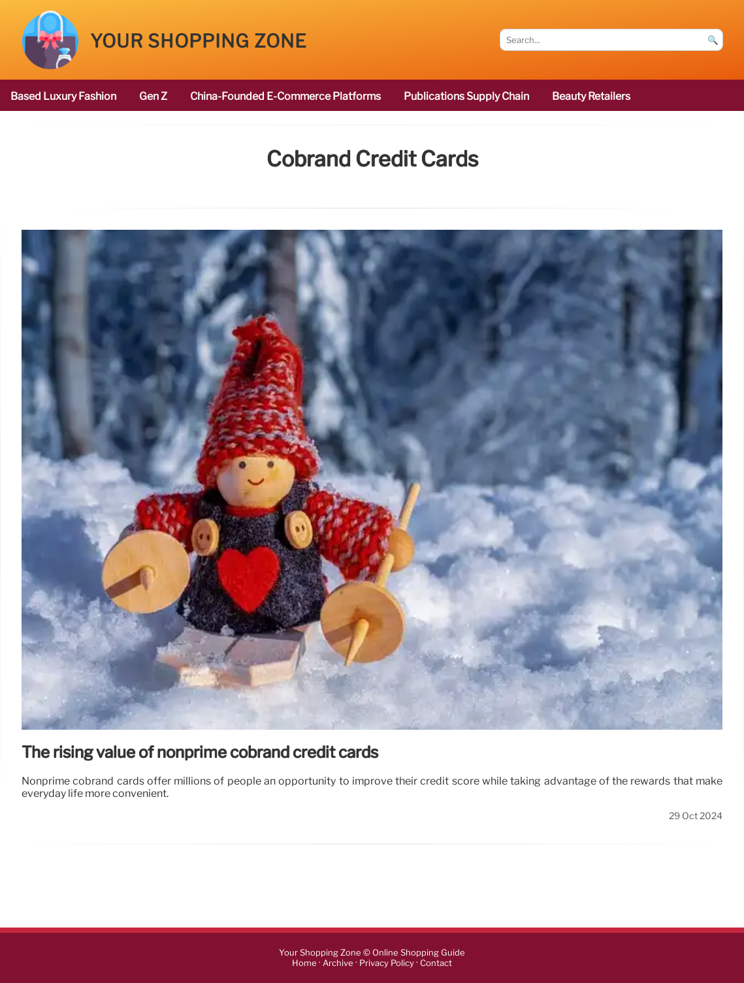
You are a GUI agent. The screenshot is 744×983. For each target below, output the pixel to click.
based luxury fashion (63, 96)
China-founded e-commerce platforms (285, 96)
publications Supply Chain (466, 96)
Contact (436, 963)
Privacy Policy (386, 963)
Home (304, 963)
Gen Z (153, 96)
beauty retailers (591, 96)
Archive (338, 963)
